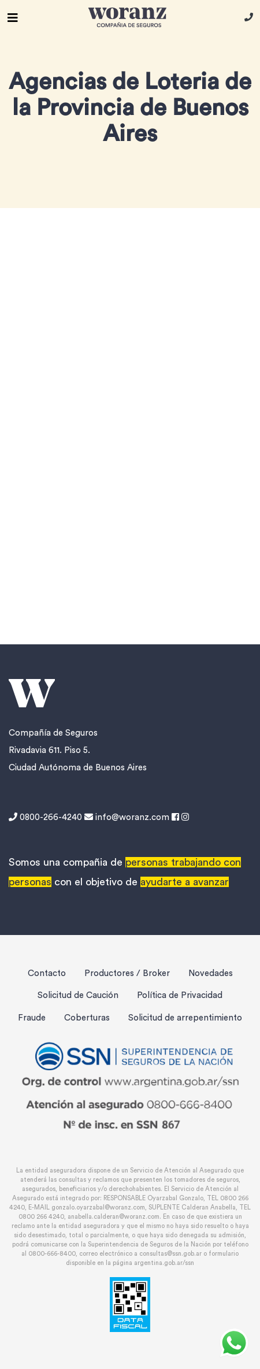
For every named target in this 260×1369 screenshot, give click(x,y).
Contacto (47, 973)
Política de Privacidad (179, 995)
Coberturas (87, 1018)
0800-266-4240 (46, 817)
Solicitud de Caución (78, 995)
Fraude (32, 1018)
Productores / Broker (127, 973)
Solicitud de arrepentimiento (185, 1018)
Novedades (210, 973)
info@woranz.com (126, 817)
